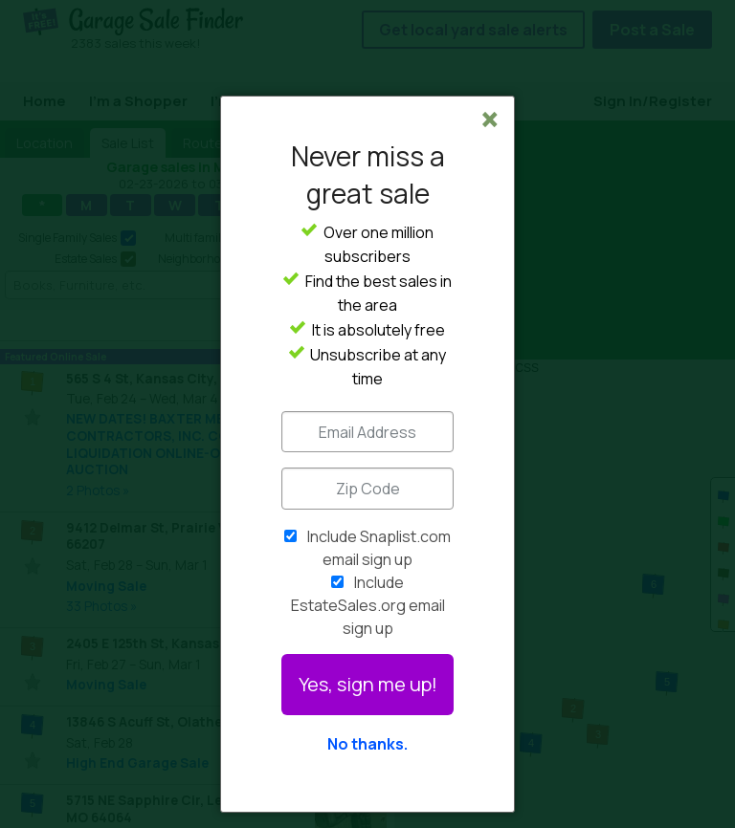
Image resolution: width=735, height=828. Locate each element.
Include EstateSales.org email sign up (368, 605)
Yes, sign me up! (368, 684)
